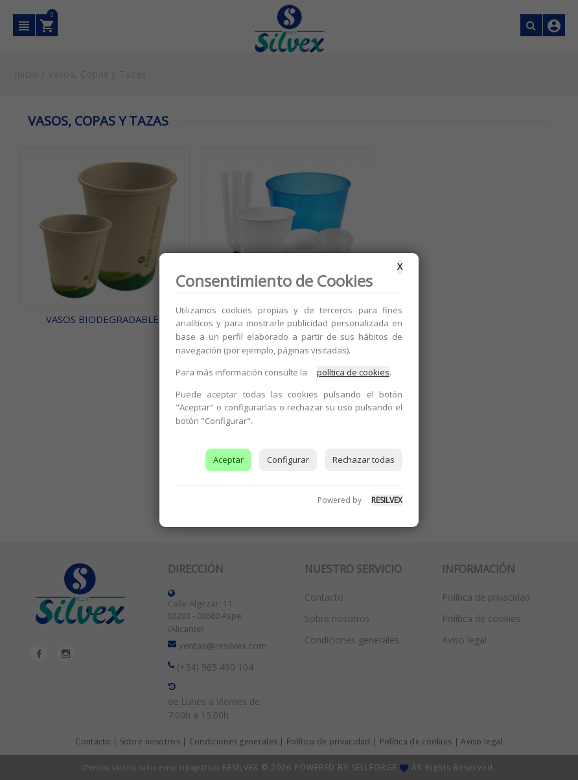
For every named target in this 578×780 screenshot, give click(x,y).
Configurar (288, 459)
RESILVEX (386, 500)
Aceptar (228, 459)
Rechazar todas (363, 459)
